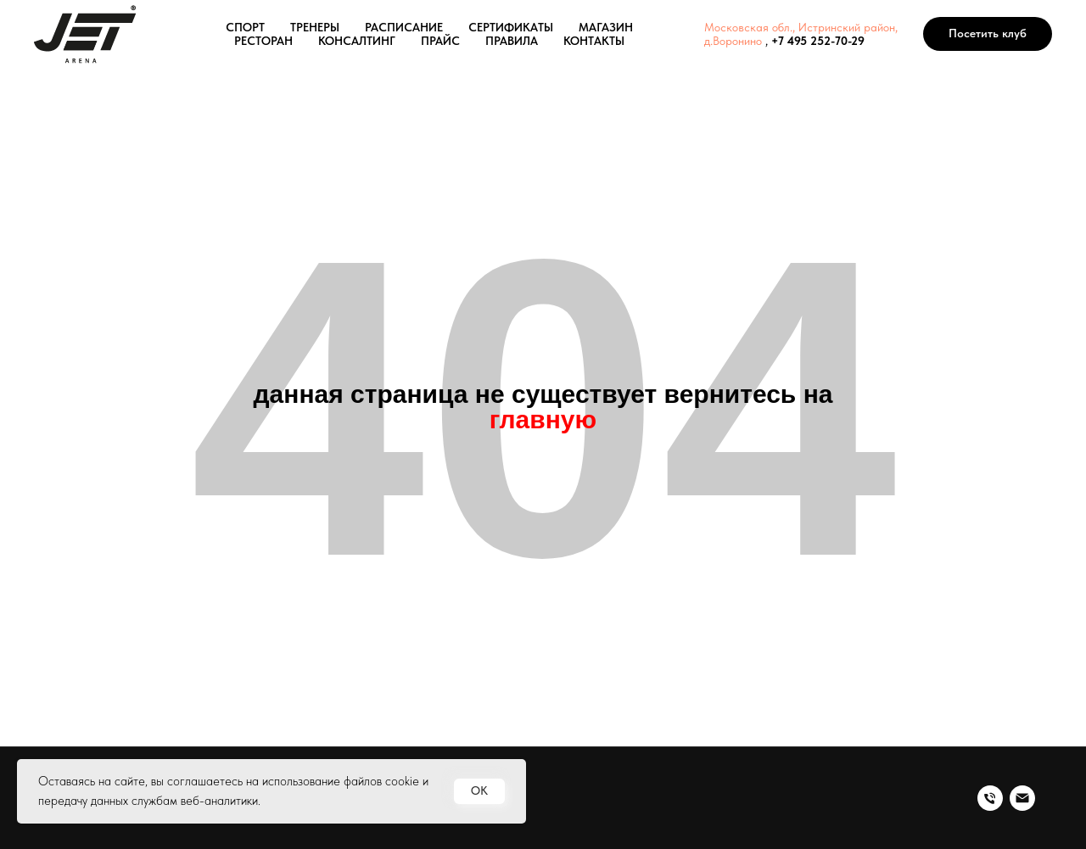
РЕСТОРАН (263, 40)
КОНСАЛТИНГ (356, 40)
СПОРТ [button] (245, 27)
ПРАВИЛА (511, 40)
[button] (987, 34)
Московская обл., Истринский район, (801, 27)
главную (543, 419)
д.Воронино (733, 40)
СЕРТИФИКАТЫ (510, 27)
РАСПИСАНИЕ (404, 27)
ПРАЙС (440, 40)
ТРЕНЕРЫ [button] (314, 27)
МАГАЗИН (606, 27)
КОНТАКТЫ (593, 40)
